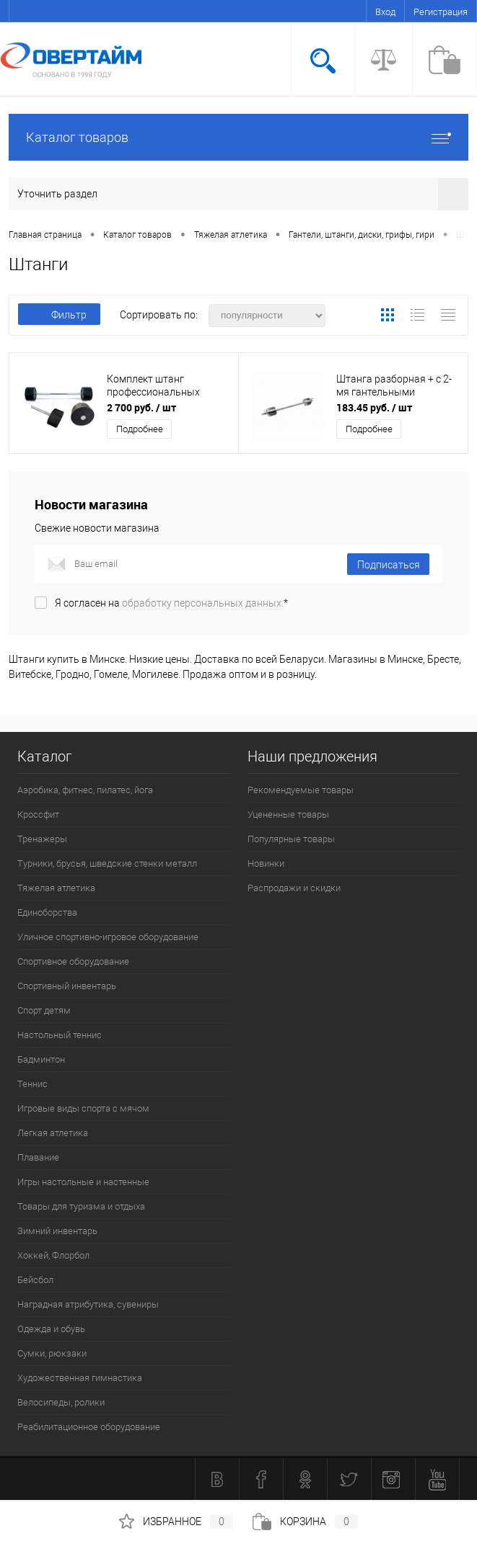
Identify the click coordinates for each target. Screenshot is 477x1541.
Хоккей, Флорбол (53, 1255)
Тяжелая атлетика (56, 888)
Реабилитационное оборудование (88, 1426)
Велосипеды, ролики (61, 1402)
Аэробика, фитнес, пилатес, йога (85, 790)
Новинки (266, 863)
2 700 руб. (141, 407)
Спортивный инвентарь (66, 986)
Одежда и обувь (51, 1328)
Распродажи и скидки (294, 888)
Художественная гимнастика (79, 1377)
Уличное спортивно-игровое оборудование (107, 937)
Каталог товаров (238, 137)
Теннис (32, 1083)
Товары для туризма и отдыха (81, 1206)
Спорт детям (44, 1010)
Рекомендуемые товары (301, 790)
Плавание (38, 1157)
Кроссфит (38, 814)
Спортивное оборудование (73, 961)
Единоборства (47, 912)
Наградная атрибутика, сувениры (88, 1304)
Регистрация (440, 11)
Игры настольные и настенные (83, 1181)
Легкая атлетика (52, 1132)
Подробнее (139, 429)
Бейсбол (35, 1279)
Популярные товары (291, 839)
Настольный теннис (59, 1034)
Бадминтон (41, 1059)
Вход (385, 11)
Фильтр (59, 315)
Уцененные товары (288, 814)
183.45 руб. (374, 407)
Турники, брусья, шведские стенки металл (107, 863)
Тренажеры (42, 839)
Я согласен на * (171, 603)
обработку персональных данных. (203, 603)
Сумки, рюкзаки (52, 1353)
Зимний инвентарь (57, 1230)
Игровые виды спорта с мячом (83, 1108)
